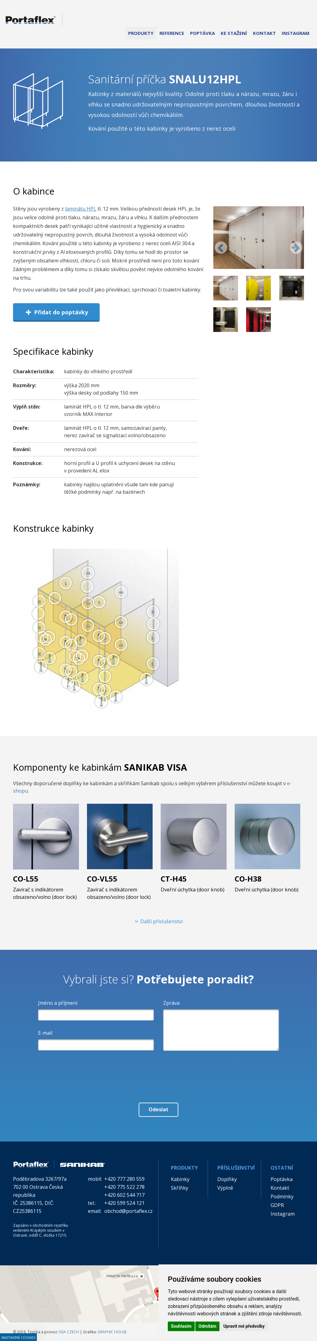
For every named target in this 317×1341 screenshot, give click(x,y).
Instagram (283, 1213)
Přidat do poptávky (56, 312)
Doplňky (227, 1179)
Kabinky (180, 1179)
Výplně (225, 1187)
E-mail (45, 1032)
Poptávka (282, 1179)
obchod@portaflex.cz (128, 1211)
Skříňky (179, 1187)
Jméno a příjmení (57, 1002)
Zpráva (171, 1002)
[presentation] (158, 1069)
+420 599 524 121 (124, 1203)
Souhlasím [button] (181, 1326)
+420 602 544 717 (124, 1195)
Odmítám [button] (207, 1326)
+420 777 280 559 (124, 1178)
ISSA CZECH (69, 1332)
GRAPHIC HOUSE (112, 1332)
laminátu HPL (80, 208)
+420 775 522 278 (124, 1187)
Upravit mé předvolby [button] (243, 1326)
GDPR (277, 1205)
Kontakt (280, 1187)
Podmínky (282, 1196)
